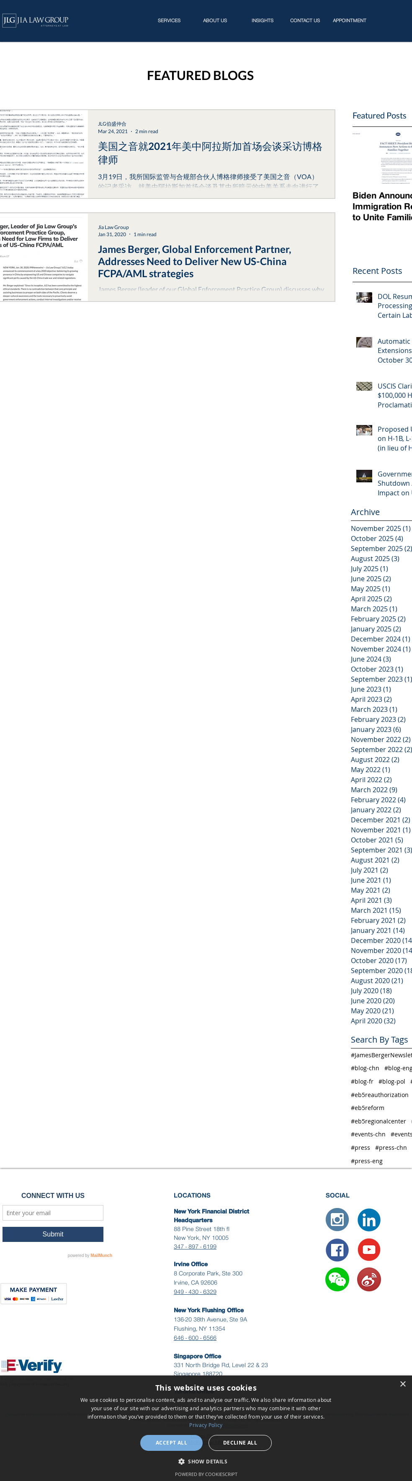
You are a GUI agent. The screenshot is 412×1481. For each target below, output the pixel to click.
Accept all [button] (171, 1442)
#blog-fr (362, 1081)
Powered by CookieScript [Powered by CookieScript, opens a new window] (206, 1474)
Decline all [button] (240, 1442)
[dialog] (206, 1428)
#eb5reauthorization (380, 1095)
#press (360, 1147)
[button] (337, 1279)
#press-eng (367, 1161)
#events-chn (368, 1134)
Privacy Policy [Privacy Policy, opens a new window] (205, 1425)
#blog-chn (365, 1068)
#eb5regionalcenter (378, 1121)
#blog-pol (392, 1081)
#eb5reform (367, 1108)
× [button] (402, 1384)
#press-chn (391, 1147)
